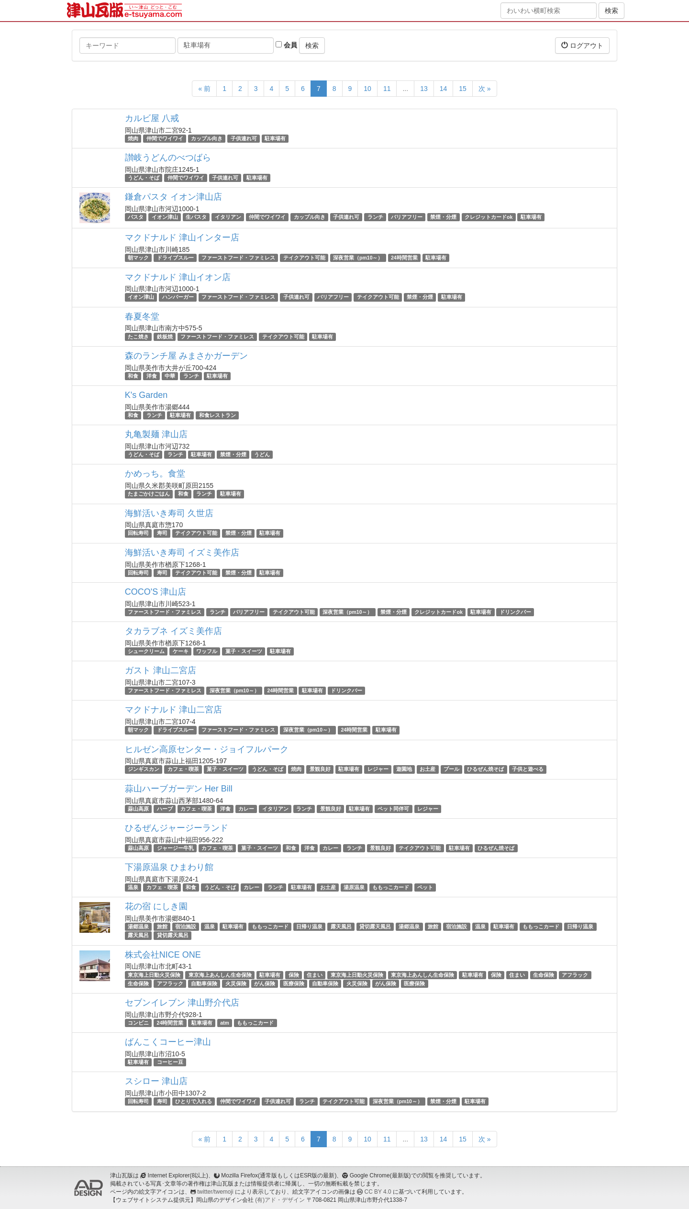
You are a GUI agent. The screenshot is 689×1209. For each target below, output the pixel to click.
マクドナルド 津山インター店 (182, 237)
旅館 (162, 926)
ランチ (375, 217)
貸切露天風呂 (375, 926)
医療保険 (293, 983)
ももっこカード (390, 887)
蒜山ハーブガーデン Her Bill (179, 788)
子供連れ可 (244, 138)
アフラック (575, 975)
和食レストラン (217, 415)
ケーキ (181, 651)
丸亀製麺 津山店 (156, 434)
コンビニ (138, 1023)
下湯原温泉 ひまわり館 (169, 867)
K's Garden (146, 395)
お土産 (427, 769)
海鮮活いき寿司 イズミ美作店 (182, 552)
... (405, 88)
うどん (262, 454)
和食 (133, 376)
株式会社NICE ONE (163, 955)
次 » (484, 88)
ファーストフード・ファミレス (238, 257)
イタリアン (228, 217)
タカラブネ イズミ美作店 (173, 631)
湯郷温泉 (138, 926)
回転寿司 (138, 533)
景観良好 (320, 769)
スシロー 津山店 (156, 1081)
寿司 (162, 533)
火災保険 (235, 983)
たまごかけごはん (149, 494)
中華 (170, 376)
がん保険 (264, 983)
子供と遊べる (528, 769)
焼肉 (133, 138)
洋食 (151, 376)
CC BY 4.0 (378, 1191)
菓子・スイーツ (243, 651)
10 (367, 88)
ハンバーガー (178, 297)
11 (387, 88)
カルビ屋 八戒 (152, 118)
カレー (246, 809)
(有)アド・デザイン (280, 1200)
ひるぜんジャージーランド (176, 828)
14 (443, 88)
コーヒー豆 (170, 1062)
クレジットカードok (488, 217)
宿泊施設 (185, 926)
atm (224, 1023)
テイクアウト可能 (304, 257)
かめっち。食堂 (155, 473)
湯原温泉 (354, 887)
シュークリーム (146, 651)
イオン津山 (165, 217)
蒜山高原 (138, 809)
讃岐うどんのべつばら (168, 157)
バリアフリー (406, 217)
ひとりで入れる (193, 1101)
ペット (425, 887)
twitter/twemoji (215, 1191)
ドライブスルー (175, 257)
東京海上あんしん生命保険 (220, 975)
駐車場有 (275, 138)
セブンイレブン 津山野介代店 (182, 1002)
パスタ (136, 217)
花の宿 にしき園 (156, 906)
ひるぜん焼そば (485, 769)
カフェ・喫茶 (183, 769)
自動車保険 (204, 983)
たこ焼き (138, 336)
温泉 (133, 887)
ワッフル (206, 651)
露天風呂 (341, 926)
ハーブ (165, 809)
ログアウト (582, 45)
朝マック (138, 257)
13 (424, 88)
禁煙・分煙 (443, 217)
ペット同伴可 (393, 809)
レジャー (378, 769)
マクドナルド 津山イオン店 (178, 277)
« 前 (204, 88)
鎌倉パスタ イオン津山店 (173, 197)
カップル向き (206, 138)
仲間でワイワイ (164, 138)
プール (451, 769)
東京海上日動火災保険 (154, 975)
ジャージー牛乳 (175, 848)
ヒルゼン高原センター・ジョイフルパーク (207, 749)
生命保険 (543, 975)
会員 (286, 45)
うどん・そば (143, 178)
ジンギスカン (143, 769)
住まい (314, 975)
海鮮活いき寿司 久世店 (169, 513)
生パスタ (196, 217)
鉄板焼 (165, 336)
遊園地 (404, 769)
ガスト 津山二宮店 (160, 670)
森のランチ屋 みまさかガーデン (186, 356)
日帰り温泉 (309, 926)
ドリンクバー (515, 612)
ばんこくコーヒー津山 (168, 1042)
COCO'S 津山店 (155, 592)
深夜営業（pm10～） (358, 257)
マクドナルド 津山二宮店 (173, 709)
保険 (294, 975)
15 (463, 88)
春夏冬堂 (142, 316)
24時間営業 (404, 257)
